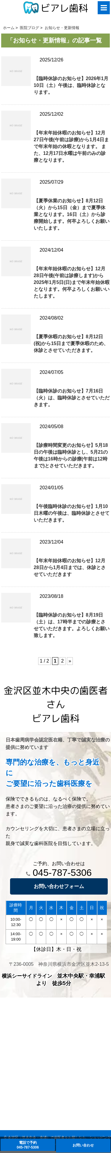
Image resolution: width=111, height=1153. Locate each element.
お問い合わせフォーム (59, 886)
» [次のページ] (70, 660)
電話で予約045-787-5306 (28, 1145)
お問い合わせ (83, 1145)
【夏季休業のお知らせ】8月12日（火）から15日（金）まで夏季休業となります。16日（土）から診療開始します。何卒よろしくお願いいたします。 (72, 214)
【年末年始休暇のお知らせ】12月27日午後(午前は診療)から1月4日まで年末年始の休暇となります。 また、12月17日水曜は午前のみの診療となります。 (71, 146)
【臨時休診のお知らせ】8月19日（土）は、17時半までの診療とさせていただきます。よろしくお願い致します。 (72, 625)
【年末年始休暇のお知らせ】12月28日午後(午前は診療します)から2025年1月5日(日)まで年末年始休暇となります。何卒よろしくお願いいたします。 (72, 282)
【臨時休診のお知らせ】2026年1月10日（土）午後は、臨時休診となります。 (71, 85)
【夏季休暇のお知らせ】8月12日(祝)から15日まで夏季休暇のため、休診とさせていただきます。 (71, 343)
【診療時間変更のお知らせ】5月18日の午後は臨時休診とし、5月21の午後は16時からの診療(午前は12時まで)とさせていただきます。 (71, 455)
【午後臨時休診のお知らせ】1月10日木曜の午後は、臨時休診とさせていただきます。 (72, 513)
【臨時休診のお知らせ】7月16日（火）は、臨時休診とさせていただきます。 (72, 397)
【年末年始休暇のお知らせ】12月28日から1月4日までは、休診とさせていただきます (70, 567)
